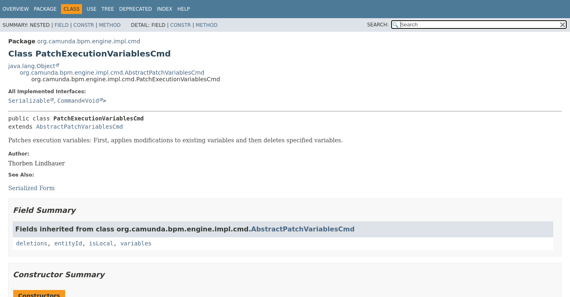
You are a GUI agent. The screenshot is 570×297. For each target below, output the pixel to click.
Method (110, 25)
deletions (31, 243)
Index (165, 9)
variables (136, 243)
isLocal (101, 243)
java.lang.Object (31, 66)
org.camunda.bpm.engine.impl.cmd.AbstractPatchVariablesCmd (112, 72)
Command (69, 100)
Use (91, 9)
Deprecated (135, 9)
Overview (15, 9)
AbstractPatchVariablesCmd (79, 126)
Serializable (29, 100)
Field (61, 25)
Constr (83, 25)
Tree (107, 9)
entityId (68, 243)
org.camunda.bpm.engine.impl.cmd (88, 41)
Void (92, 100)
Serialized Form (31, 188)
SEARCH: (378, 25)
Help (183, 9)
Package (45, 9)
